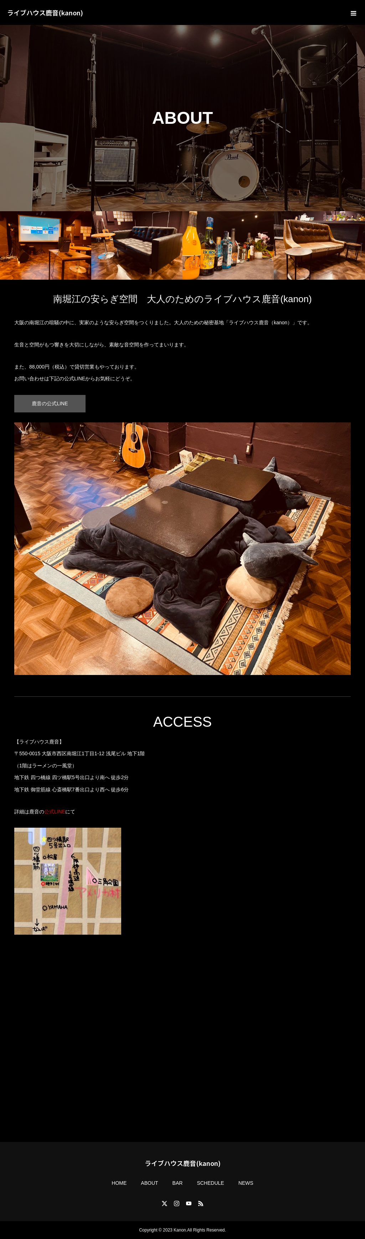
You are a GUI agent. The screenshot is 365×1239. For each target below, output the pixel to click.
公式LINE (54, 811)
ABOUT (149, 1182)
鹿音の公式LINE (50, 403)
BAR (178, 1182)
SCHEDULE (210, 1182)
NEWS (245, 1182)
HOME (119, 1182)
